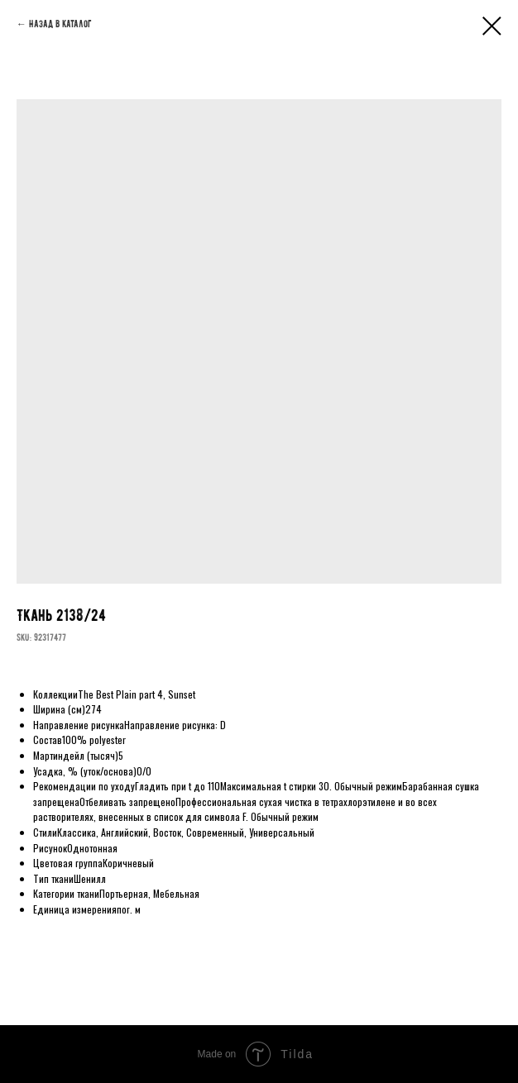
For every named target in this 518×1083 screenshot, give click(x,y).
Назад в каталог (60, 24)
